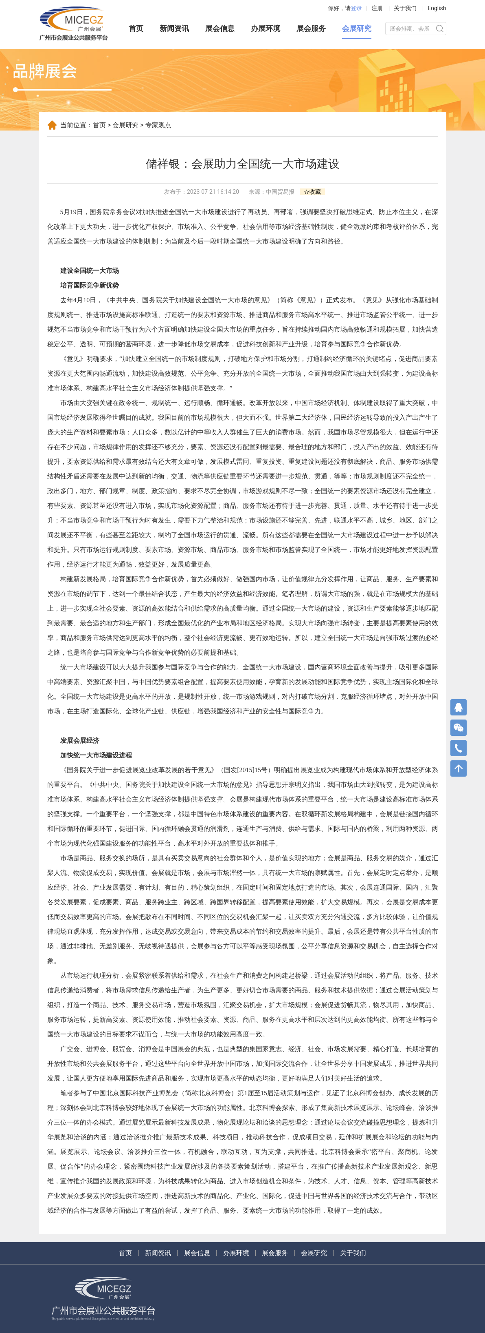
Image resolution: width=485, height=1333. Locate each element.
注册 (377, 8)
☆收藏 (312, 191)
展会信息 (220, 28)
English (437, 8)
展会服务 (311, 28)
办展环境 (265, 28)
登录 (356, 8)
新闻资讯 (174, 28)
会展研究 (356, 28)
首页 (136, 28)
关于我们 (405, 8)
